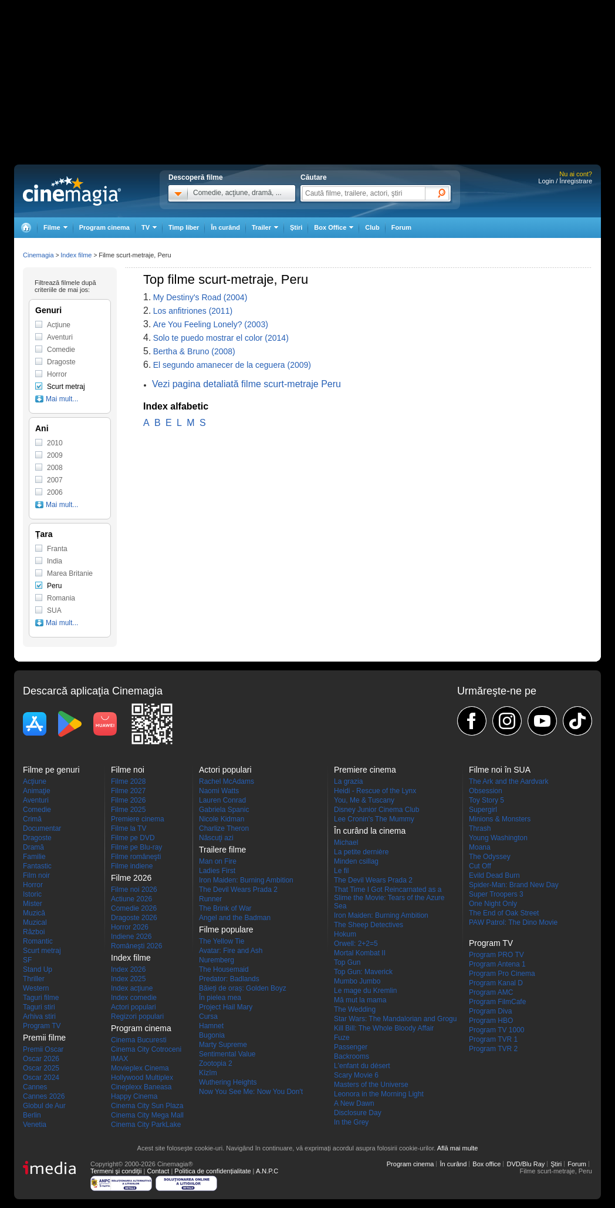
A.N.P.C (267, 1171)
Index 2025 (128, 979)
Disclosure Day (357, 1113)
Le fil (341, 871)
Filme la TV (128, 828)
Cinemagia (38, 255)
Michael (346, 842)
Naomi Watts (219, 791)
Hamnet (211, 1026)
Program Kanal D (496, 983)
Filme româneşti (136, 857)
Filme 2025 (128, 810)
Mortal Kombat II (360, 953)
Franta (57, 549)
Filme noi (127, 769)
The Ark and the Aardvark (508, 781)
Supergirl (483, 810)
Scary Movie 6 (356, 1075)
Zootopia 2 (215, 1063)
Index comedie (134, 998)
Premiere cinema (137, 819)
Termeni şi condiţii (115, 1171)
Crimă (32, 819)
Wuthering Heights (228, 1082)
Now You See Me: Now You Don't (251, 1092)
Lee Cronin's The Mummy (374, 819)
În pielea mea (220, 998)
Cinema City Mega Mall (147, 1115)
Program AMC (491, 992)
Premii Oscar (43, 1049)
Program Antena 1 (497, 964)
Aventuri (60, 337)
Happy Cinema (134, 1096)
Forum (401, 227)
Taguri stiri (39, 1007)
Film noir (36, 875)
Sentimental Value (227, 1054)
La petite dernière (361, 852)
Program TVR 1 (493, 1039)
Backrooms (351, 1056)
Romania (61, 598)
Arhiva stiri (39, 1016)
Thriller (34, 979)
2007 (55, 480)
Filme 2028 (128, 781)
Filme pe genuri (51, 769)
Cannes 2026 (44, 1096)
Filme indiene (132, 866)
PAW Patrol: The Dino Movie (513, 922)
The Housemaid (224, 969)
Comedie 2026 (134, 908)
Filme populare (226, 929)
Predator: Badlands (229, 979)
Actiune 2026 (131, 899)
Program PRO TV (496, 955)
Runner (210, 899)
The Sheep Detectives (368, 925)
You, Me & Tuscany (364, 800)
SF (27, 960)
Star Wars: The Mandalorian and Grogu (395, 1019)
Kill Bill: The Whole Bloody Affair (384, 1028)
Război (34, 932)
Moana (480, 847)
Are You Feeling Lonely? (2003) (210, 324)
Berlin (32, 1115)
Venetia (34, 1124)
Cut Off (480, 866)
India (54, 561)
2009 (55, 455)
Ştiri (296, 227)
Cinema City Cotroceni (146, 1049)
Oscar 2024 (41, 1077)
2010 (55, 443)
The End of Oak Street (504, 913)
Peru (54, 586)
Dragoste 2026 (134, 918)
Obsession (485, 791)
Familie (34, 857)
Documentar (42, 828)
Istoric (32, 894)
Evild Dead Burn (494, 875)
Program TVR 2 (493, 1049)
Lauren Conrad (222, 800)
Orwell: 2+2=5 (356, 943)
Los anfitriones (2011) (192, 311)
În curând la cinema (370, 830)
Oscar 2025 (41, 1068)
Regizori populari (137, 1016)
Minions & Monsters (499, 819)
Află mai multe (457, 1148)
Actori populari (133, 1007)
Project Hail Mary (225, 1007)
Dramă (33, 847)
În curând (225, 227)
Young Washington (498, 838)
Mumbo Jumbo (357, 981)
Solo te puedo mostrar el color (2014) (221, 338)
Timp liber (183, 227)
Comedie (61, 349)
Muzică (34, 913)
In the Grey (351, 1122)
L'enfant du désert (362, 1066)
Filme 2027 (128, 791)
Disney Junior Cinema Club (376, 810)
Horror (57, 374)
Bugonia (212, 1035)
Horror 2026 (129, 927)
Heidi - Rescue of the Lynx (375, 791)
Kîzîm (208, 1073)
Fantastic (37, 866)
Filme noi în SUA (499, 769)
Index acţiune (132, 988)
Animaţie (36, 791)
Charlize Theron (224, 828)
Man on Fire (217, 861)
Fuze (342, 1037)
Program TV (41, 1026)
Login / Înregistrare (565, 180)
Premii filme (44, 1037)
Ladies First (217, 871)
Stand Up (37, 969)
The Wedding (355, 1009)
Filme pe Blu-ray (136, 847)
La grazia (348, 781)
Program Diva (490, 1011)
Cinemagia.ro (72, 191)
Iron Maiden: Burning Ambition (246, 880)
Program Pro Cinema (502, 973)
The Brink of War (225, 908)
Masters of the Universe (371, 1085)
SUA (54, 610)
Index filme (76, 255)
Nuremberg (216, 960)
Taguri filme (41, 998)
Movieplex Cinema (140, 1068)
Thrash (480, 828)
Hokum (345, 934)
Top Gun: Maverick (363, 972)
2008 (55, 468)
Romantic (38, 941)
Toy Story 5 (486, 800)
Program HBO (491, 1020)
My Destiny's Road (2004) (200, 297)
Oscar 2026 (41, 1059)
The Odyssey (490, 857)
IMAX (119, 1059)
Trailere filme (222, 849)
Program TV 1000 (497, 1030)
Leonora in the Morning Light (379, 1094)
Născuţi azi (216, 838)
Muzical (35, 922)
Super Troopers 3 (496, 894)
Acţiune (58, 325)
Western (36, 988)
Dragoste (61, 362)
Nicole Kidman (221, 819)
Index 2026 (128, 969)
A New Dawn (354, 1103)
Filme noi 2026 (134, 889)
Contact (158, 1171)
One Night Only (493, 904)
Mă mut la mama (360, 1000)
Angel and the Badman (235, 918)
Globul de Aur (44, 1106)
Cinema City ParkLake (146, 1124)
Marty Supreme (223, 1045)
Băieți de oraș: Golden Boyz (242, 988)
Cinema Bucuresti (139, 1040)
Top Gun (347, 962)
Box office (486, 1163)
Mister (32, 904)
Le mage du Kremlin (365, 990)
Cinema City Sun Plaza (147, 1106)
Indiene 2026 (131, 936)
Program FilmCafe (497, 1002)
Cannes (35, 1087)
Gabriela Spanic (224, 810)
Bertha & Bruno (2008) (194, 351)
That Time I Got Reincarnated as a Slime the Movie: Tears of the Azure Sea (389, 897)
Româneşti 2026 (136, 946)
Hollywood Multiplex (142, 1077)
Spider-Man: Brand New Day (514, 885)
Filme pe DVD (133, 838)
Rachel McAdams (226, 781)
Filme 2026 (128, 800)
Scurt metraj (66, 386)
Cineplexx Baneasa (141, 1087)
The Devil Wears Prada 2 (238, 889)
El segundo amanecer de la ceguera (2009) (232, 365)
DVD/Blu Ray (525, 1163)
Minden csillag (356, 861)
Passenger (350, 1047)
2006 (55, 492)
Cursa (208, 1016)
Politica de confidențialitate (212, 1171)
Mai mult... (62, 399)
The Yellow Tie (221, 941)
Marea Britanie (70, 573)
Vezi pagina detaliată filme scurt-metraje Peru (246, 384)
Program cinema (104, 227)
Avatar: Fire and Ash (231, 951)
